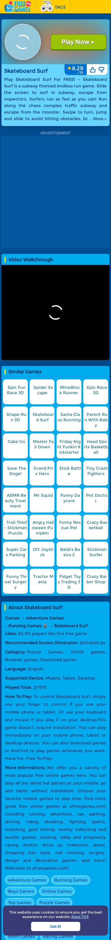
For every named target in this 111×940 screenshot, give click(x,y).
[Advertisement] (55, 192)
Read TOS (80, 916)
